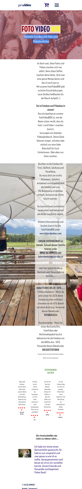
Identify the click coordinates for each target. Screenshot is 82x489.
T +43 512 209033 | (28, 485)
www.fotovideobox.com (51, 233)
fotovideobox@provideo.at (50, 256)
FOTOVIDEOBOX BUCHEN (51, 371)
